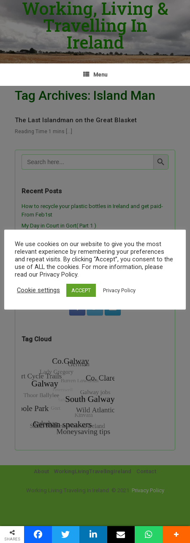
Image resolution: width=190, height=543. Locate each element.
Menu (95, 74)
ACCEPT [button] (81, 290)
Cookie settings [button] (38, 290)
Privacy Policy (119, 290)
